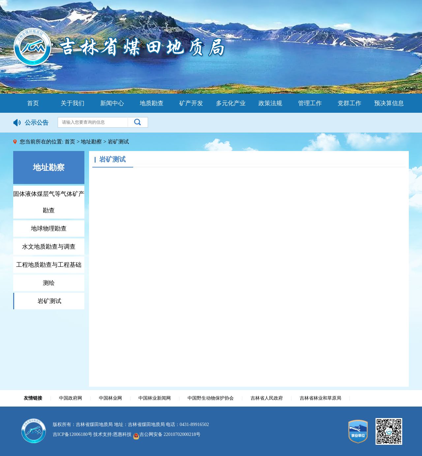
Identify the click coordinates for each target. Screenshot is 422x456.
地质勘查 (152, 103)
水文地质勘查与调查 (48, 246)
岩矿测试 (49, 301)
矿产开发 (191, 103)
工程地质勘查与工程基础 (48, 264)
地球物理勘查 (49, 228)
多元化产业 (231, 103)
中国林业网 (110, 398)
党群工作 (349, 103)
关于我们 (72, 103)
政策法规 (270, 103)
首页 (33, 103)
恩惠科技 (122, 434)
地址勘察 (91, 141)
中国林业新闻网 (154, 398)
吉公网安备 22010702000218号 (167, 434)
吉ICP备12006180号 (72, 434)
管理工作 (310, 103)
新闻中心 (112, 103)
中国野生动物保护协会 (211, 398)
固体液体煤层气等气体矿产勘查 (48, 202)
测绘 (49, 283)
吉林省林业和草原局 (320, 398)
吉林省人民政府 (267, 398)
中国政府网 (70, 398)
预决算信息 (389, 103)
